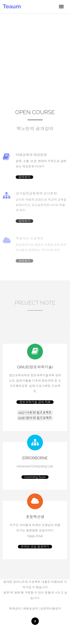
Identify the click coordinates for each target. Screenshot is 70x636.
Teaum (12, 6)
